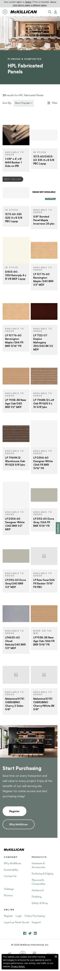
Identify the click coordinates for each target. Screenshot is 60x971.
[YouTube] (30, 933)
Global (28, 2)
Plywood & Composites (24, 59)
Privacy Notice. (18, 966)
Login (19, 915)
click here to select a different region (30, 5)
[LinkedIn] (35, 933)
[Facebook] (25, 933)
